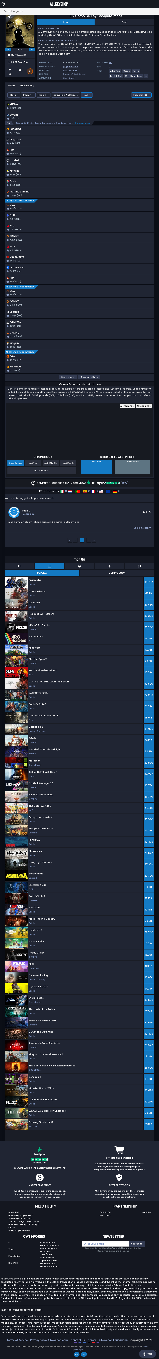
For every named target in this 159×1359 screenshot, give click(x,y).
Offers (11, 85)
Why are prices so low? (20, 1229)
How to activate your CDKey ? (23, 1235)
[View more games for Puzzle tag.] (136, 72)
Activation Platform (64, 95)
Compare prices (82, 124)
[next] (32, 49)
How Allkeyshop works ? (20, 1226)
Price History (27, 85)
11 (116, 503)
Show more (67, 388)
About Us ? (13, 1223)
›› (94, 551)
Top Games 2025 (48, 1272)
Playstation (14, 1267)
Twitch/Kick (105, 1223)
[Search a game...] (79, 11)
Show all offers (89, 388)
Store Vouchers (47, 1254)
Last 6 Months (50, 474)
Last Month (68, 474)
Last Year (33, 474)
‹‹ (69, 551)
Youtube (146, 1223)
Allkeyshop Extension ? (20, 1241)
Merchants (105, 1226)
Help (147, 1354)
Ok (76, 1354)
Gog (65, 78)
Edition (42, 95)
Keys (85, 95)
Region (27, 95)
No (84, 1354)
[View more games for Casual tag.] (127, 72)
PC (9, 1254)
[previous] (8, 49)
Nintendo (13, 1274)
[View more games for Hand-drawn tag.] (136, 77)
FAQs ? (11, 1239)
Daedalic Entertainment (74, 74)
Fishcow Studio (70, 70)
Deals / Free (46, 1266)
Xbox (11, 1260)
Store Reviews (47, 1269)
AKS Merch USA (47, 1275)
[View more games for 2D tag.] (126, 77)
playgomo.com (70, 66)
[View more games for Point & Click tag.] (116, 77)
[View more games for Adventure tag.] (115, 72)
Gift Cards (45, 1263)
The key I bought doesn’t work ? (24, 1233)
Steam (72, 78)
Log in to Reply (142, 539)
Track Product (42, 482)
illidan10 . (26, 522)
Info (65, 22)
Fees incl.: (140, 95)
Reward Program (48, 1260)
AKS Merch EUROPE (49, 1278)
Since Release (15, 474)
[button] (106, 107)
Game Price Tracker (50, 1257)
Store (13, 95)
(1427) (107, 494)
